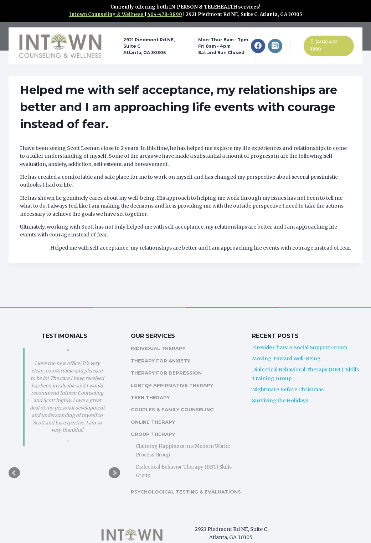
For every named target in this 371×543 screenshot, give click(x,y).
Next (116, 464)
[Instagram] (275, 46)
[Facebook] (258, 46)
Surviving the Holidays (281, 392)
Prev (14, 464)
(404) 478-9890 (324, 45)
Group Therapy (154, 426)
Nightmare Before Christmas (288, 381)
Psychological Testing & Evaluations (168, 488)
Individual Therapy (159, 340)
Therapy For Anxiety (161, 352)
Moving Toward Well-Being (287, 350)
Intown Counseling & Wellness (107, 14)
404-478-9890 (164, 14)
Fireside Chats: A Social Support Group (300, 339)
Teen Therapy (151, 389)
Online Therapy (154, 413)
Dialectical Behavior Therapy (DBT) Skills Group (185, 463)
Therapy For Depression (167, 364)
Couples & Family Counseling (173, 401)
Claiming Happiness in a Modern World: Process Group (184, 442)
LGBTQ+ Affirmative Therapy (173, 377)
